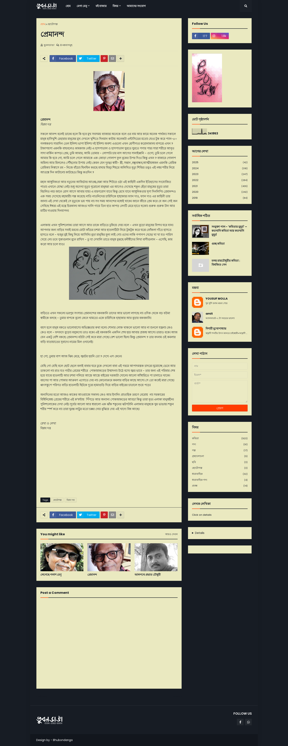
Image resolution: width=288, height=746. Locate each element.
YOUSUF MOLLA (217, 299)
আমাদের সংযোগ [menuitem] (136, 6)
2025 (220, 162)
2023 (220, 174)
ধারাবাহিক (220, 474)
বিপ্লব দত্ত (71, 500)
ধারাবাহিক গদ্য (220, 480)
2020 (220, 192)
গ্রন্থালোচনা (220, 456)
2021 (220, 186)
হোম (42, 24)
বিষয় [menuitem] (115, 6)
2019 (220, 198)
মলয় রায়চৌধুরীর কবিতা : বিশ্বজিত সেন (226, 263)
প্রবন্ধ (220, 486)
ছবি (220, 462)
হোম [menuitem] (68, 6)
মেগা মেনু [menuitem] (82, 6)
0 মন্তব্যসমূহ (66, 45)
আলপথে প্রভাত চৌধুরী (148, 575)
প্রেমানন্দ (92, 575)
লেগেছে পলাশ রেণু (50, 575)
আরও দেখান (171, 534)
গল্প (220, 450)
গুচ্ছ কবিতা (218, 244)
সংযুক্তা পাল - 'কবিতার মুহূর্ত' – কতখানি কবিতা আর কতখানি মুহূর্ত (229, 230)
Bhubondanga (63, 740)
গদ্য (220, 444)
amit (209, 314)
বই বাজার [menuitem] (101, 6)
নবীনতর (42, 697)
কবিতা (220, 438)
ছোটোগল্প (52, 24)
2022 (220, 180)
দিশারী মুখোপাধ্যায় (216, 329)
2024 (220, 168)
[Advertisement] (109, 464)
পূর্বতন (176, 697)
